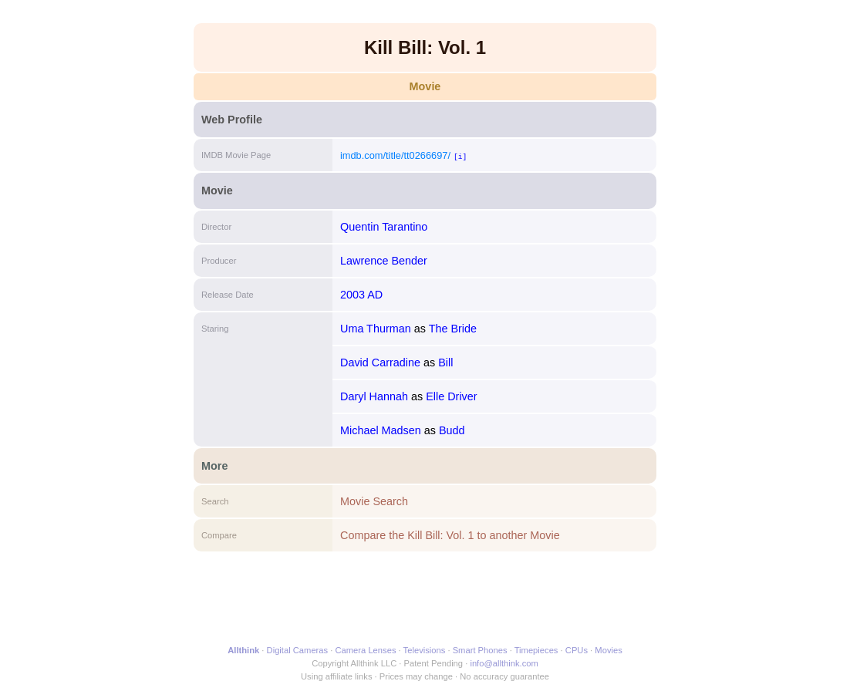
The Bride (453, 328)
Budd (452, 430)
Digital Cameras (298, 650)
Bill (445, 362)
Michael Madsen (380, 430)
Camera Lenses (366, 650)
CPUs (576, 650)
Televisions (424, 650)
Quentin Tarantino (383, 227)
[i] (460, 156)
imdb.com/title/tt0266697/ (395, 155)
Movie (425, 86)
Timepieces (536, 650)
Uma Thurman (375, 328)
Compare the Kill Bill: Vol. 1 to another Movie (450, 535)
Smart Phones (480, 650)
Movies (608, 650)
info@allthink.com (504, 663)
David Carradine (380, 362)
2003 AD (361, 294)
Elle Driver (451, 396)
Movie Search (374, 501)
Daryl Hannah (374, 396)
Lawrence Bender (383, 261)
